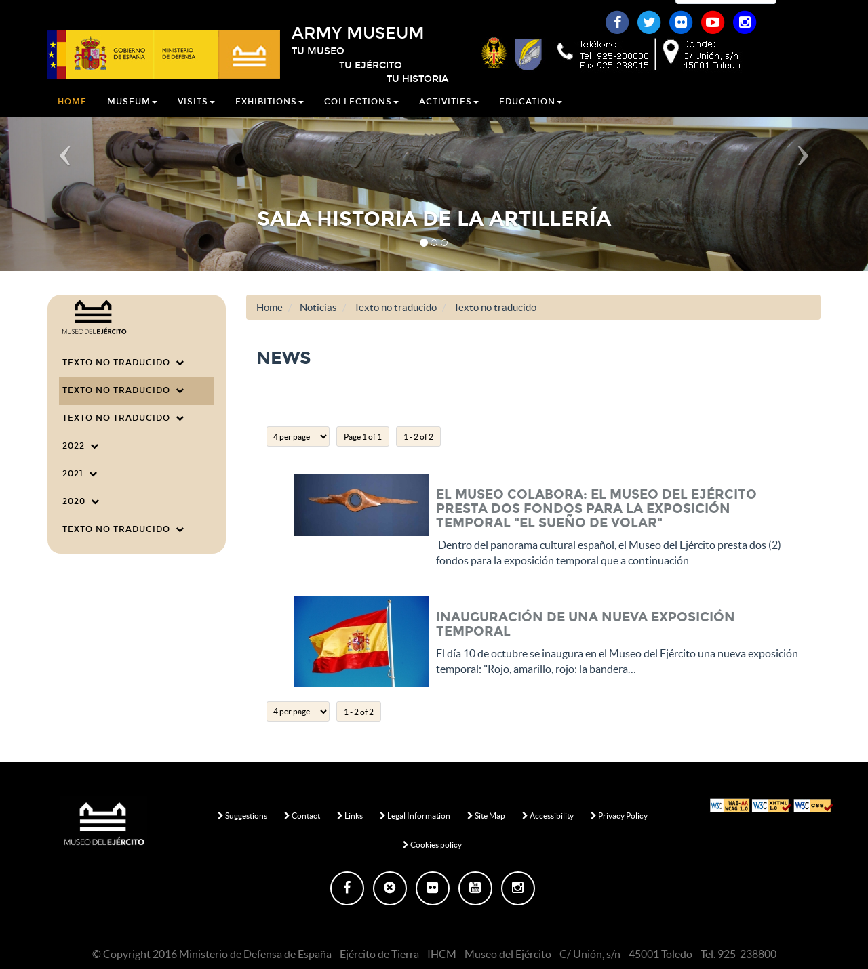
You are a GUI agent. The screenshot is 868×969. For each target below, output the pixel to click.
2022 (80, 446)
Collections (361, 118)
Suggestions (242, 815)
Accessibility (548, 815)
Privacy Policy (619, 815)
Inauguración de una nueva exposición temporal (585, 624)
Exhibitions (269, 118)
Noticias (318, 307)
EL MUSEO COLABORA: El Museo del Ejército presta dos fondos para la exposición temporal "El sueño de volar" (596, 509)
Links (350, 815)
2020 (81, 501)
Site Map (486, 815)
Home (72, 118)
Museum (132, 118)
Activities (449, 118)
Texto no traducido (123, 362)
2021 (80, 473)
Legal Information (415, 815)
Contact (302, 815)
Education (530, 118)
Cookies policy (432, 844)
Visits (196, 118)
